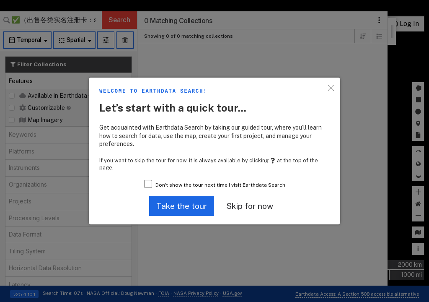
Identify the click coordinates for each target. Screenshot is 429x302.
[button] (181, 206)
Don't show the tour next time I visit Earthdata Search (220, 185)
